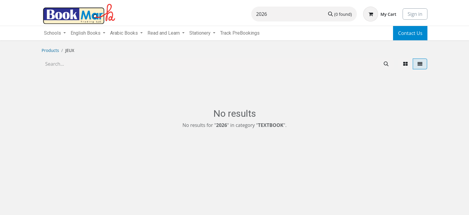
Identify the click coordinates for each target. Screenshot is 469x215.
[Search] (340, 14)
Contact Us (410, 33)
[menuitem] (240, 33)
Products (50, 50)
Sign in (415, 14)
